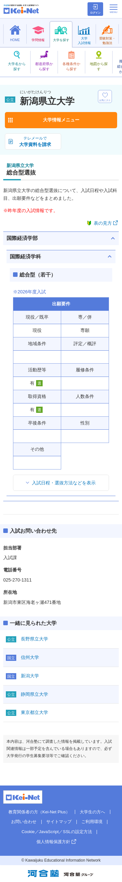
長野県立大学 (34, 638)
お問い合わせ (23, 821)
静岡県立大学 (34, 694)
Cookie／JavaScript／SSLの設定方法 (56, 831)
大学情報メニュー (61, 119)
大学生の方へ (92, 811)
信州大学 (30, 657)
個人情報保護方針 (53, 841)
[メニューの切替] (113, 8)
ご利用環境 (91, 821)
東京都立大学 (34, 712)
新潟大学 (30, 675)
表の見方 (103, 223)
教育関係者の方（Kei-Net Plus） (39, 811)
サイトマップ (59, 821)
